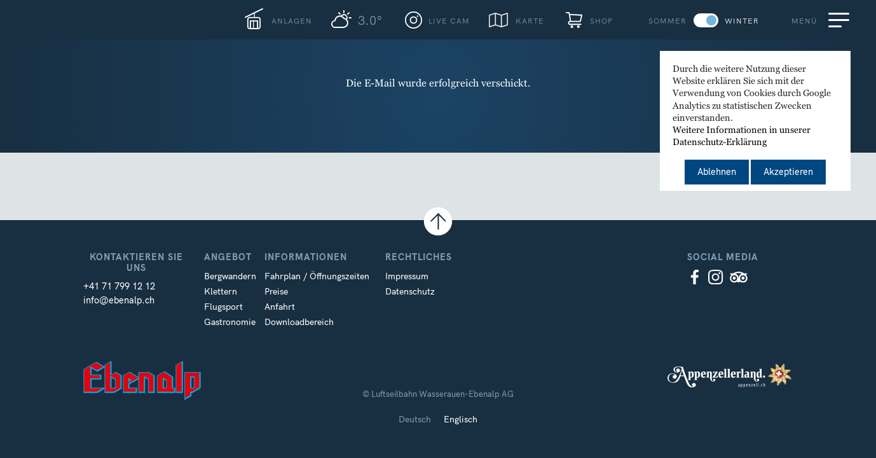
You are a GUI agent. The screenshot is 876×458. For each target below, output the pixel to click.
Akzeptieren (788, 171)
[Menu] (841, 19)
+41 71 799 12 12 (119, 286)
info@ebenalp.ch (118, 300)
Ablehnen (716, 171)
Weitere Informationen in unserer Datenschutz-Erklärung (742, 136)
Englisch (460, 419)
